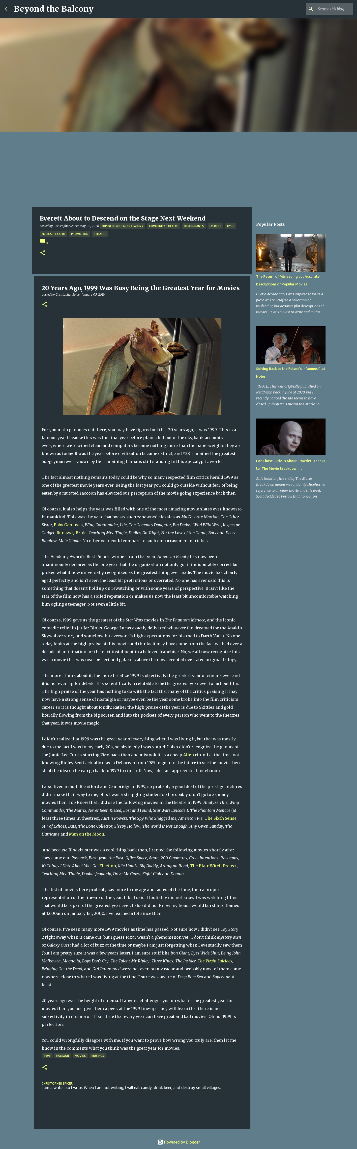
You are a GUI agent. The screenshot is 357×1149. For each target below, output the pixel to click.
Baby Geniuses (68, 524)
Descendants (194, 225)
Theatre (100, 233)
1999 (47, 1055)
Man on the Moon (86, 834)
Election (107, 865)
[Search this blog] (327, 9)
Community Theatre (163, 225)
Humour (62, 1055)
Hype (230, 225)
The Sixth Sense (221, 818)
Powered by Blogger (178, 1142)
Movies (80, 1055)
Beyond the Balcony (53, 9)
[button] (43, 253)
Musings (97, 1055)
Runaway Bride (72, 532)
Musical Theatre (53, 233)
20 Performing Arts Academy (122, 225)
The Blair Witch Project (213, 865)
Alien (188, 754)
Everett (215, 225)
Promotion (79, 233)
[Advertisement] (178, 169)
